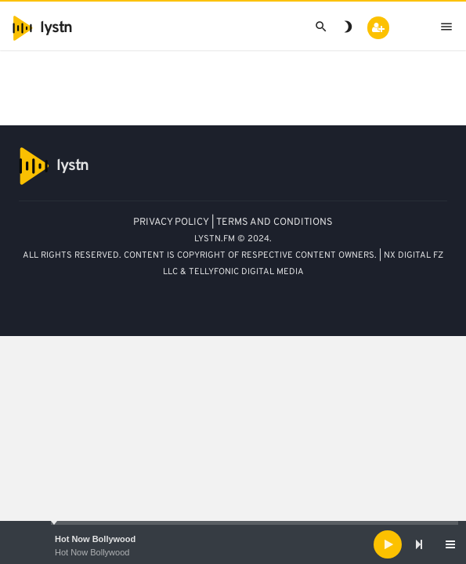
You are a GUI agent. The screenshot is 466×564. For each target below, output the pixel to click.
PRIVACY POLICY (171, 222)
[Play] (388, 544)
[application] (233, 544)
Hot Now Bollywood (95, 539)
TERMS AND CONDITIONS (274, 222)
